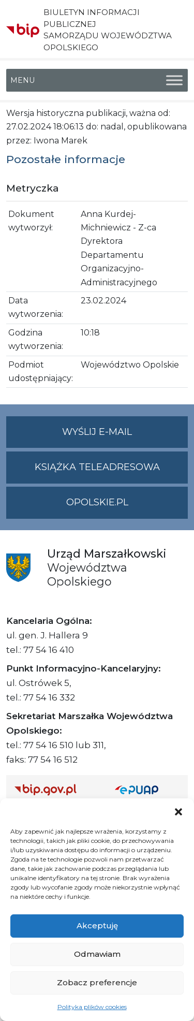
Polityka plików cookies (92, 1007)
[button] (178, 811)
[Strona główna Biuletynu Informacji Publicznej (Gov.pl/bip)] (56, 789)
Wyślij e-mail (125, 436)
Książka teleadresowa (97, 467)
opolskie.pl (97, 502)
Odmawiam (97, 954)
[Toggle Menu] (174, 80)
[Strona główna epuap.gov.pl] (147, 789)
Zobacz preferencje (97, 982)
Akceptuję (97, 925)
